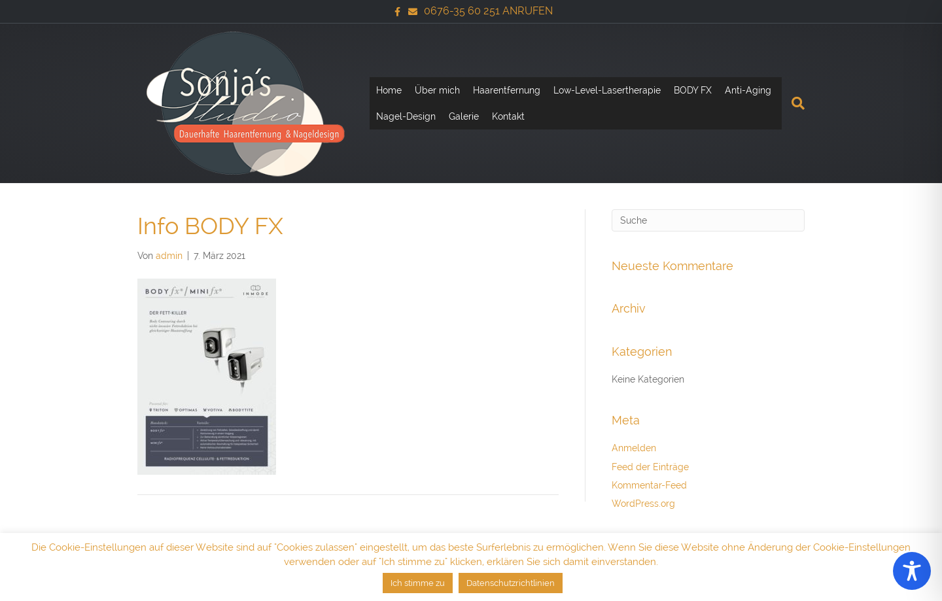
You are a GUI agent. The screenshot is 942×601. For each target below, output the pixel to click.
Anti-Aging (748, 90)
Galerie (464, 116)
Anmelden (634, 448)
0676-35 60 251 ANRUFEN (488, 11)
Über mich (437, 90)
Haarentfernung (506, 90)
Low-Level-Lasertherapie (607, 90)
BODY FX (693, 90)
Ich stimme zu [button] (418, 583)
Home (389, 90)
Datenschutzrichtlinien (510, 583)
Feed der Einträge (650, 467)
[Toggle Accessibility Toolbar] (912, 571)
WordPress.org (643, 503)
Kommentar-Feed (649, 485)
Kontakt (508, 116)
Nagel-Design (406, 116)
